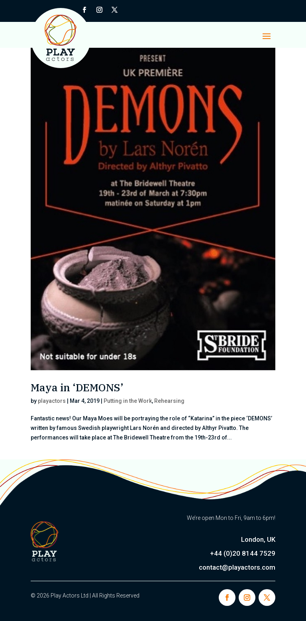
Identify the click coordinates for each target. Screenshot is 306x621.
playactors (52, 401)
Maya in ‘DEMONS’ (77, 387)
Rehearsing (169, 401)
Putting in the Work (128, 401)
